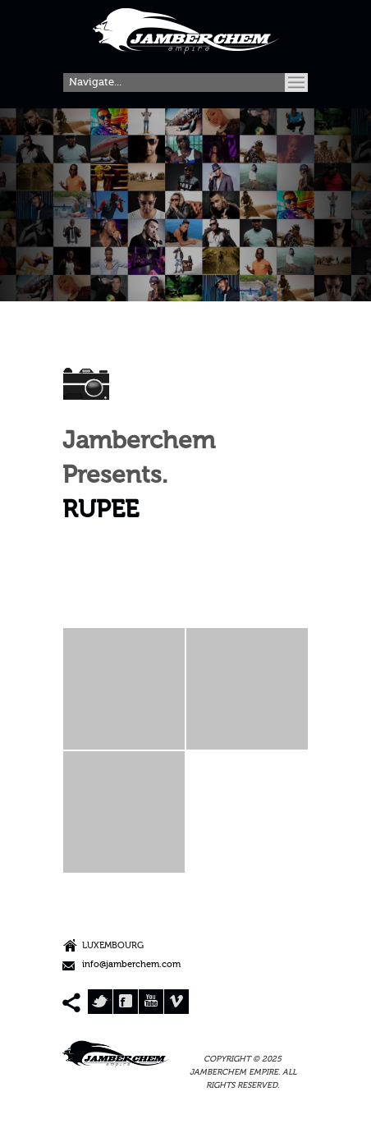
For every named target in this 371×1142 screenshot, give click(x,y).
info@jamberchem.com (131, 965)
